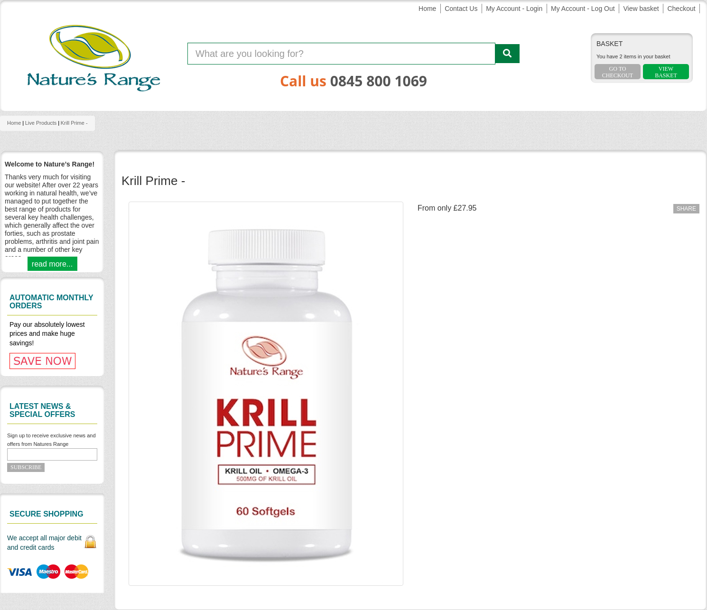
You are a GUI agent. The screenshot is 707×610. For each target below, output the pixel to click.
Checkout (681, 8)
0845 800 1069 (378, 81)
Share (686, 208)
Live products (41, 123)
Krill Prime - (74, 123)
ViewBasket (666, 72)
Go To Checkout (617, 72)
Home (427, 8)
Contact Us (461, 8)
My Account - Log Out (583, 8)
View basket (641, 8)
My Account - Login (514, 8)
